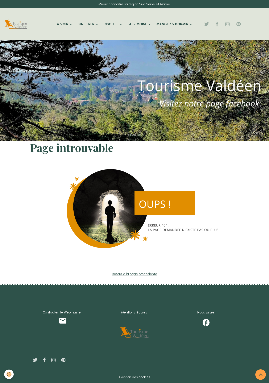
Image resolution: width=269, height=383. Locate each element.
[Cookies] (9, 374)
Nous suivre (206, 312)
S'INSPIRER (86, 24)
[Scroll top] (260, 374)
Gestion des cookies (134, 377)
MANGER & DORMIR (172, 24)
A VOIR (63, 24)
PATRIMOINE (138, 24)
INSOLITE (111, 24)
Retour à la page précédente (134, 274)
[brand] (16, 24)
